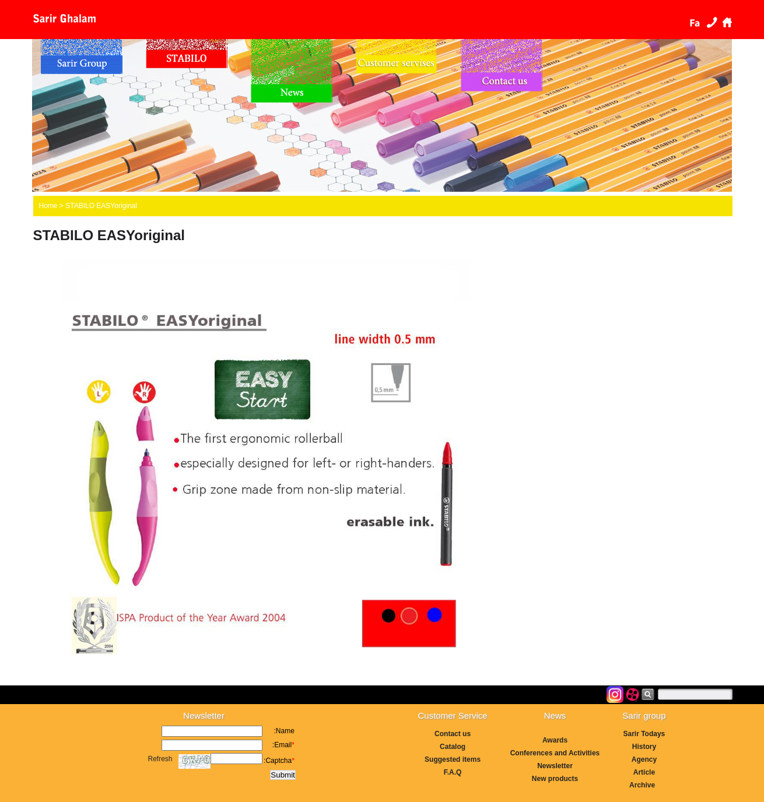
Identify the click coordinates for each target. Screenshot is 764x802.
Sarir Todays (644, 734)
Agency (644, 759)
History (644, 747)
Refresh (160, 759)
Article (644, 772)
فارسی (694, 22)
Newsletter (555, 766)
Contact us (711, 22)
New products (555, 779)
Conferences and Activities (555, 753)
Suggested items (453, 759)
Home (727, 22)
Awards (554, 740)
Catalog (452, 747)
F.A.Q (453, 772)
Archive (644, 785)
